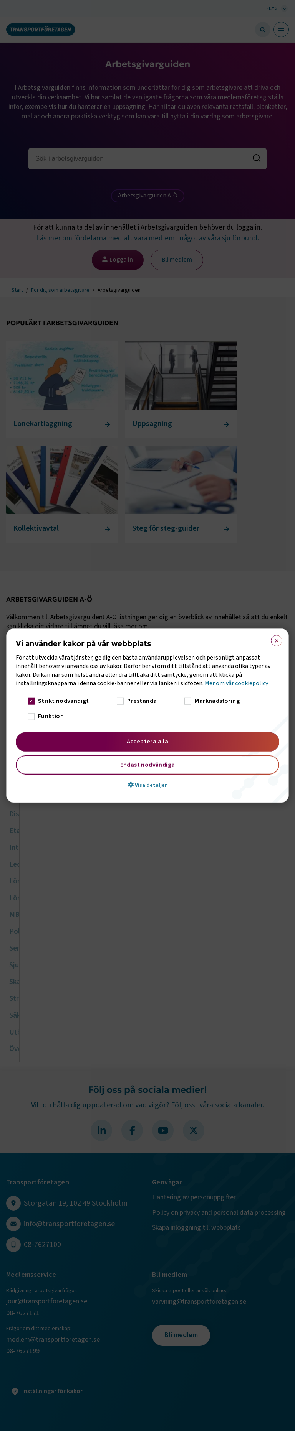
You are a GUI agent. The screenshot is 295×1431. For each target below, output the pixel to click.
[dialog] (147, 715)
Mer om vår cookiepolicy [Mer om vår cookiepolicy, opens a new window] (236, 683)
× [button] (274, 639)
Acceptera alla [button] (148, 741)
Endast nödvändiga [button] (147, 764)
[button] (147, 784)
